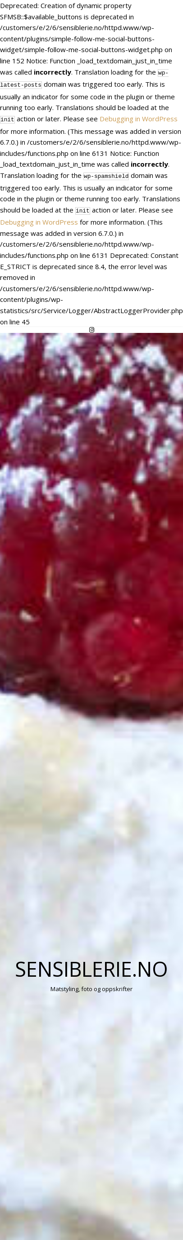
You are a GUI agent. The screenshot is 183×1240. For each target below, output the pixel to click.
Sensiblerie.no (91, 964)
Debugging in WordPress (139, 116)
